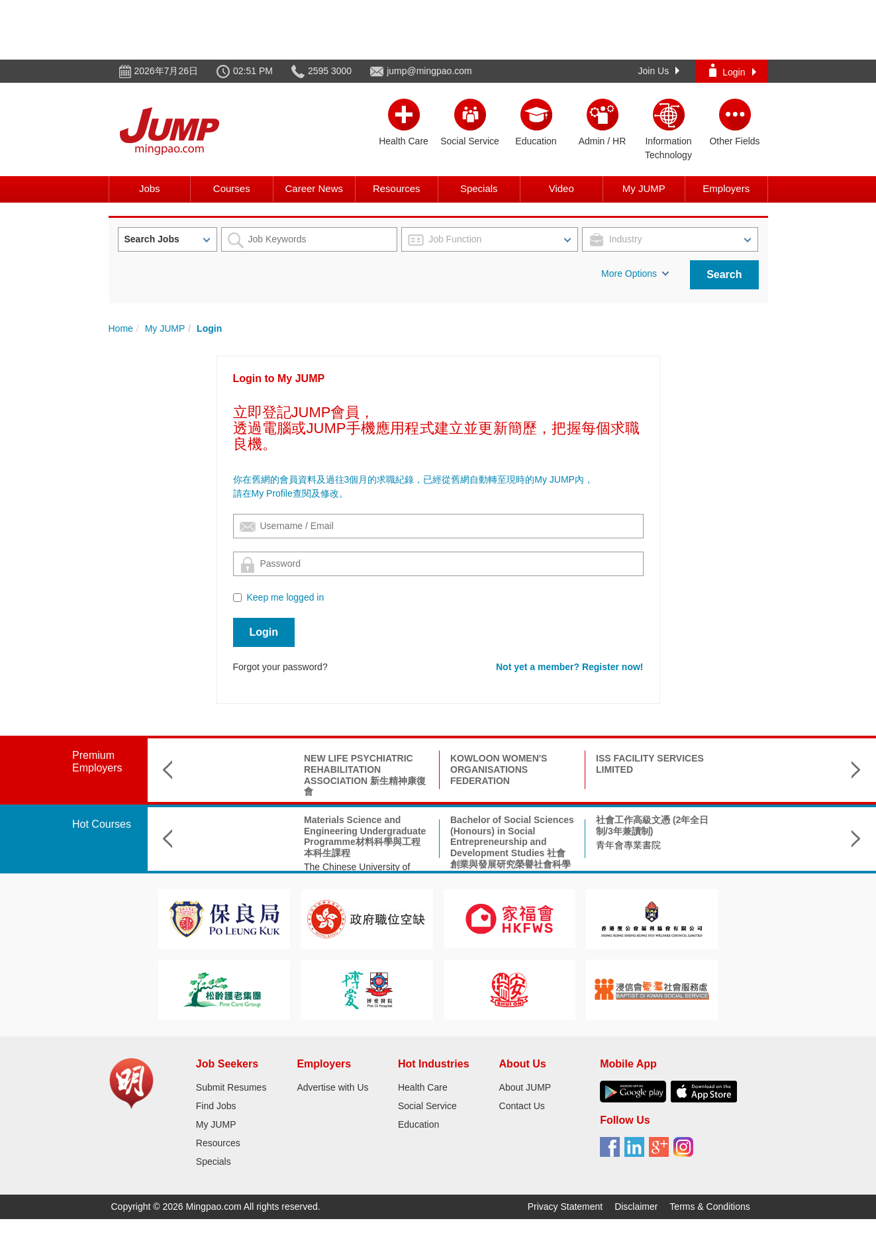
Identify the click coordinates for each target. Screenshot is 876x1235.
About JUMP (525, 1087)
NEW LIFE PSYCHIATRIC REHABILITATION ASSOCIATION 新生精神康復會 (219, 775)
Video (561, 188)
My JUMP (643, 188)
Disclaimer (635, 1206)
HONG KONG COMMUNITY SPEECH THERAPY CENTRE (800, 769)
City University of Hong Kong (655, 855)
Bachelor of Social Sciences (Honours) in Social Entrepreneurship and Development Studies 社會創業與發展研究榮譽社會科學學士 (366, 848)
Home (121, 328)
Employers (726, 188)
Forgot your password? (280, 667)
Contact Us (522, 1106)
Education (418, 1124)
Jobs (149, 188)
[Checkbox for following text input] (237, 597)
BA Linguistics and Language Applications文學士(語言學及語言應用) (656, 831)
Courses (231, 188)
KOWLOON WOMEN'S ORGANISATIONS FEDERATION (353, 769)
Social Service (427, 1106)
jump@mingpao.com (429, 71)
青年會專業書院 (482, 845)
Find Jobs (216, 1106)
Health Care (423, 1087)
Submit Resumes (231, 1087)
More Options (635, 273)
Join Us (659, 71)
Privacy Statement (565, 1206)
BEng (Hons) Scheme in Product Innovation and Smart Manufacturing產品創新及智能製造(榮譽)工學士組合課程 (800, 842)
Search (724, 274)
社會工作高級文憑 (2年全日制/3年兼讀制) (506, 825)
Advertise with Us (332, 1087)
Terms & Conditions (709, 1206)
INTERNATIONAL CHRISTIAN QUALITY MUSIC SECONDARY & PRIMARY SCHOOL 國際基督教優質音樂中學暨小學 (653, 780)
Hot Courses (101, 824)
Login (732, 70)
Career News (314, 188)
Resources (396, 188)
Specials (479, 188)
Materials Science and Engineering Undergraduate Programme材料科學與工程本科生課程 (219, 836)
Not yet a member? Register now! (570, 667)
